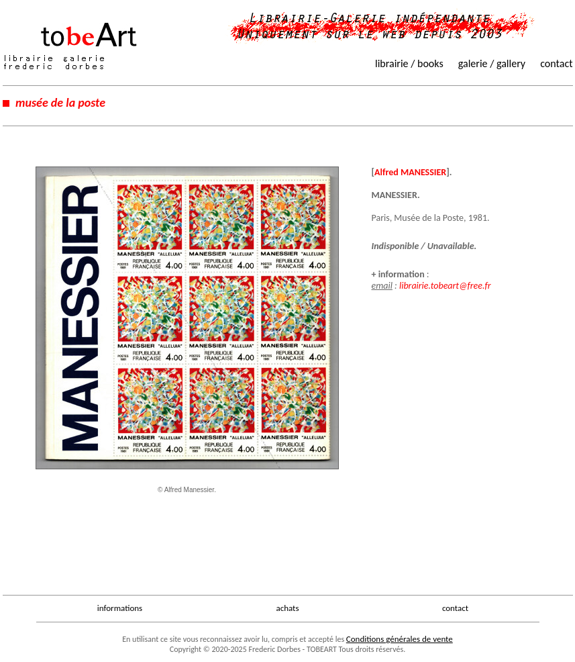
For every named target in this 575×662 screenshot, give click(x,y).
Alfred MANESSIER (410, 172)
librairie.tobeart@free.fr (445, 285)
